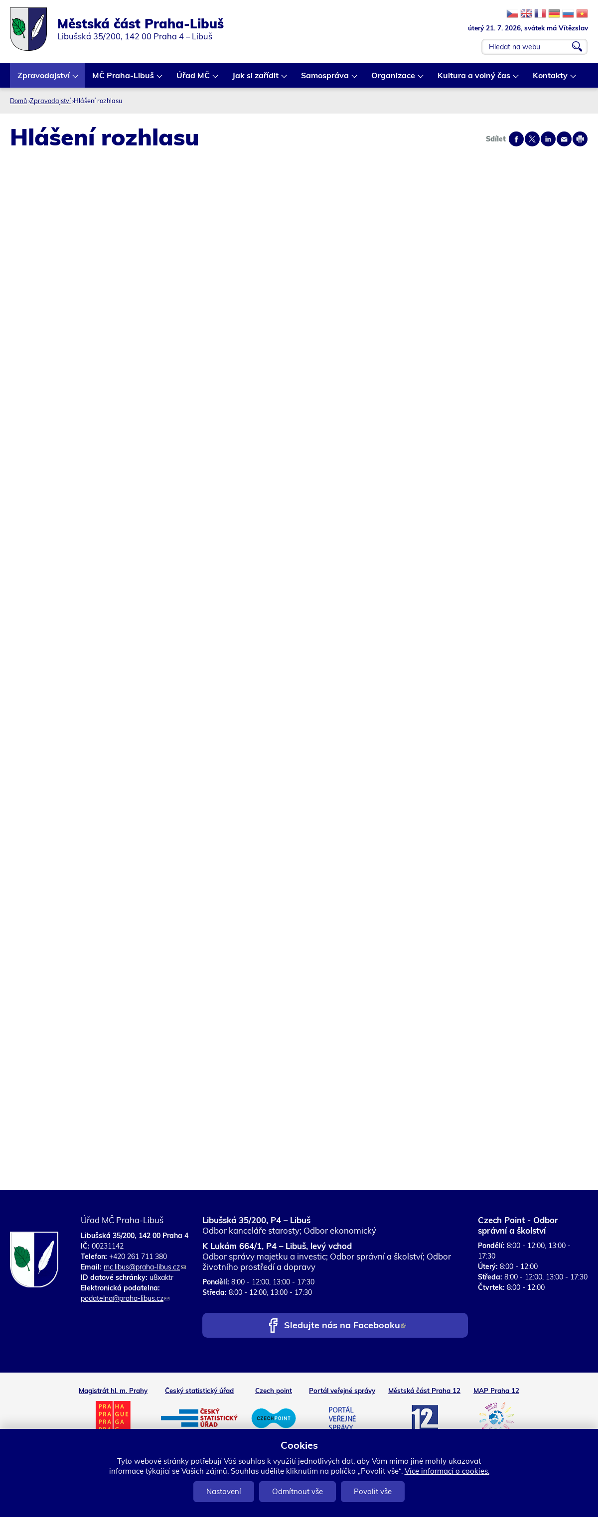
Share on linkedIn (548, 138)
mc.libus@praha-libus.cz (145, 1267)
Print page (580, 138)
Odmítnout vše (297, 1491)
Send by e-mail (564, 138)
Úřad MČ (193, 79)
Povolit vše (373, 1491)
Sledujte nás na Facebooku (345, 1326)
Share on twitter (532, 138)
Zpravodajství (44, 79)
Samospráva (325, 79)
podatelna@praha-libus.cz (125, 1298)
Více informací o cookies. (447, 1471)
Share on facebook (516, 138)
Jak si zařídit (256, 79)
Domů (18, 101)
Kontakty (550, 79)
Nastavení (223, 1491)
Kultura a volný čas (474, 79)
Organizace (394, 79)
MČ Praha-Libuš (123, 79)
